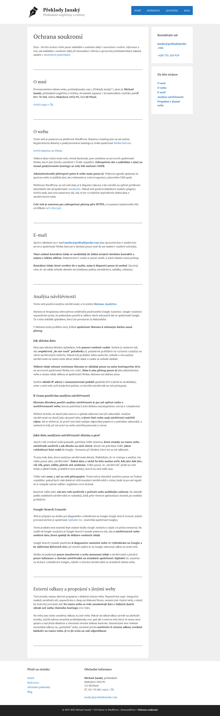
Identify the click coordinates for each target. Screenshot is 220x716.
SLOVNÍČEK (172, 10)
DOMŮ (137, 10)
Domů (30, 678)
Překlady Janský (61, 10)
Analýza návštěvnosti (170, 97)
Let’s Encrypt (53, 208)
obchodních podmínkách (57, 54)
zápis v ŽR (108, 689)
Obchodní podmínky (38, 687)
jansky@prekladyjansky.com (100, 697)
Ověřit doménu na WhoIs (47, 150)
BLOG (187, 10)
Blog (29, 691)
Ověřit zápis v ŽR (43, 104)
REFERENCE (153, 10)
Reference (33, 682)
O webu (162, 87)
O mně (161, 83)
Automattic (74, 189)
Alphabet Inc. (75, 520)
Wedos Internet (122, 143)
